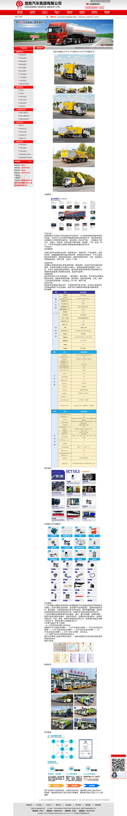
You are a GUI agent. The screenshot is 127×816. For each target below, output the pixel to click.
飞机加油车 (23, 80)
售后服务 (68, 805)
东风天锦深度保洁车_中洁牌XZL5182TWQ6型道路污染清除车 (60, 800)
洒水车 (22, 125)
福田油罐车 (23, 64)
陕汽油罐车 (23, 71)
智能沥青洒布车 (24, 119)
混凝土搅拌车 (24, 112)
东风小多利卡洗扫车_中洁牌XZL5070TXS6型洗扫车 (96, 800)
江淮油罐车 (23, 74)
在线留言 (82, 12)
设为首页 (100, 1)
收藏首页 (94, 1)
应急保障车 (23, 144)
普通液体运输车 (24, 84)
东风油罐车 (23, 58)
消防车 (22, 90)
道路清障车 (23, 103)
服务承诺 (69, 12)
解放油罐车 (23, 61)
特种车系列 (19, 87)
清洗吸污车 (23, 135)
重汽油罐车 (23, 67)
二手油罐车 (23, 77)
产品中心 (45, 12)
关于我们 (39, 805)
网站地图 (107, 12)
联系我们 (106, 1)
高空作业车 (23, 100)
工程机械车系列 (21, 109)
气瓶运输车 (23, 148)
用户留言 (78, 805)
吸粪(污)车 (23, 138)
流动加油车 (23, 55)
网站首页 (20, 12)
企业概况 (32, 12)
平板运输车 (23, 151)
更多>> (30, 161)
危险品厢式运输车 (25, 154)
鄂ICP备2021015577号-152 (68, 813)
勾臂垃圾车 (23, 96)
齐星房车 (22, 106)
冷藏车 (22, 93)
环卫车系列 (19, 122)
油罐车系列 (19, 52)
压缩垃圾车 (23, 132)
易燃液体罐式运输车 (26, 157)
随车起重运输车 (24, 116)
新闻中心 (57, 12)
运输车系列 (19, 141)
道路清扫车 (23, 128)
